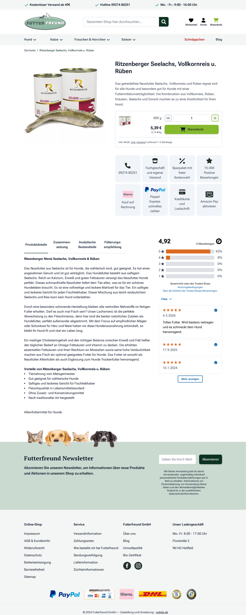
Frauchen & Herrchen (90, 39)
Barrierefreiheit (34, 569)
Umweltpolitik (132, 548)
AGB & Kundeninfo (37, 541)
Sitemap (30, 577)
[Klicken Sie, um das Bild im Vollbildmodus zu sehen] (65, 102)
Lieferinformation (86, 562)
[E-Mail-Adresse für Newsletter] (177, 459)
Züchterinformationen (89, 569)
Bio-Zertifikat (132, 555)
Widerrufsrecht (34, 548)
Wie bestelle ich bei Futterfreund (96, 548)
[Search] (121, 22)
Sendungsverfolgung (88, 555)
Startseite (30, 50)
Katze (54, 39)
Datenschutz (33, 555)
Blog (219, 39)
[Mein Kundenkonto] (203, 21)
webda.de (162, 612)
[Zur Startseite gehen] (45, 22)
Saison (126, 39)
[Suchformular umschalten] (164, 22)
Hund (28, 39)
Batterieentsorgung (37, 562)
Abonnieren (210, 459)
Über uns (129, 534)
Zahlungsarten (84, 541)
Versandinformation (88, 534)
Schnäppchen (195, 39)
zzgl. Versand (138, 142)
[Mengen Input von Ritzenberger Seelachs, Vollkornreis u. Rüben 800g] (191, 118)
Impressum (32, 534)
